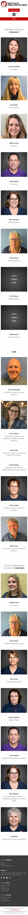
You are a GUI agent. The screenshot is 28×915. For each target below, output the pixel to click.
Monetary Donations (6, 897)
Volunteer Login (4, 890)
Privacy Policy (4, 887)
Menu (14, 19)
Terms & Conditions (6, 885)
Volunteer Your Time (6, 901)
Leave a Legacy (4, 899)
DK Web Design (15, 910)
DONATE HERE (14, 10)
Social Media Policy (5, 888)
